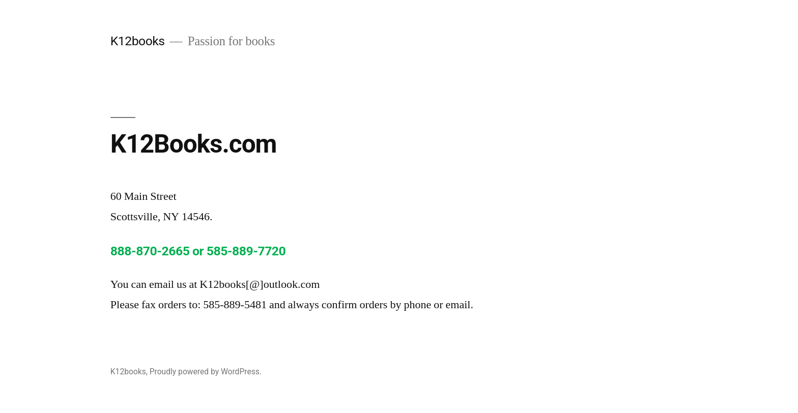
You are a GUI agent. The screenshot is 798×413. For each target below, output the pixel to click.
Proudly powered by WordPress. (206, 371)
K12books (137, 41)
